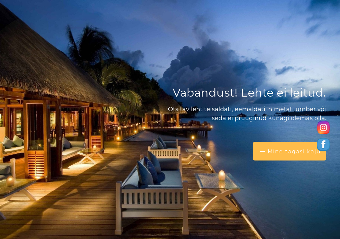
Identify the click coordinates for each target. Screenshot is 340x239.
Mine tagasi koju (290, 151)
